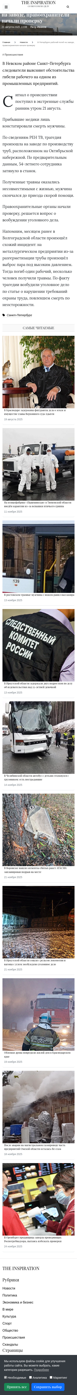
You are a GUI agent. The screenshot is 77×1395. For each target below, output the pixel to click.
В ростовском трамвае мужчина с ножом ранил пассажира (39, 594)
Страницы (12, 1350)
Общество (10, 1330)
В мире (7, 1309)
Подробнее (41, 1369)
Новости (8, 1288)
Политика (9, 1295)
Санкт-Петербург (17, 315)
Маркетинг (58, 1377)
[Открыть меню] (6, 7)
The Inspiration (20, 1268)
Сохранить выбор (48, 1387)
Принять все (17, 1387)
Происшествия (13, 1337)
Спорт (7, 1323)
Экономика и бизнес (17, 1302)
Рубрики (10, 1279)
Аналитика (38, 1377)
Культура (9, 1316)
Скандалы (10, 1344)
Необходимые (15, 1377)
